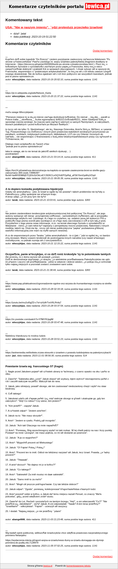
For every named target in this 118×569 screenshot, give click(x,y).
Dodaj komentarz (103, 50)
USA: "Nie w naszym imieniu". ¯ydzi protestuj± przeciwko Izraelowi (54, 27)
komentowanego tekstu (79, 566)
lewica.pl (47, 566)
